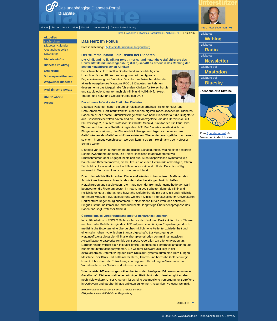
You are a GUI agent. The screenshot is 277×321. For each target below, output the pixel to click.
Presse (48, 102)
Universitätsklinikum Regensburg (129, 47)
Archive (170, 33)
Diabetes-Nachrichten (151, 33)
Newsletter (51, 53)
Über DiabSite (53, 97)
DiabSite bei (219, 70)
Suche (55, 27)
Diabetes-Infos (54, 59)
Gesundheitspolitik (56, 49)
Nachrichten (52, 41)
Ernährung (51, 70)
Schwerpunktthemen (58, 76)
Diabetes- (219, 37)
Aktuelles (50, 37)
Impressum (100, 27)
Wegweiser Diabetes (58, 81)
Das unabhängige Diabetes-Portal (89, 11)
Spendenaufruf (216, 133)
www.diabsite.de (187, 315)
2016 (179, 33)
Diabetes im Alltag (56, 65)
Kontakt (85, 27)
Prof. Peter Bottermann (214, 27)
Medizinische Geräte (58, 89)
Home (44, 27)
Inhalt (66, 27)
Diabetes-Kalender (56, 45)
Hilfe (75, 27)
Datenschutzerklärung (123, 27)
